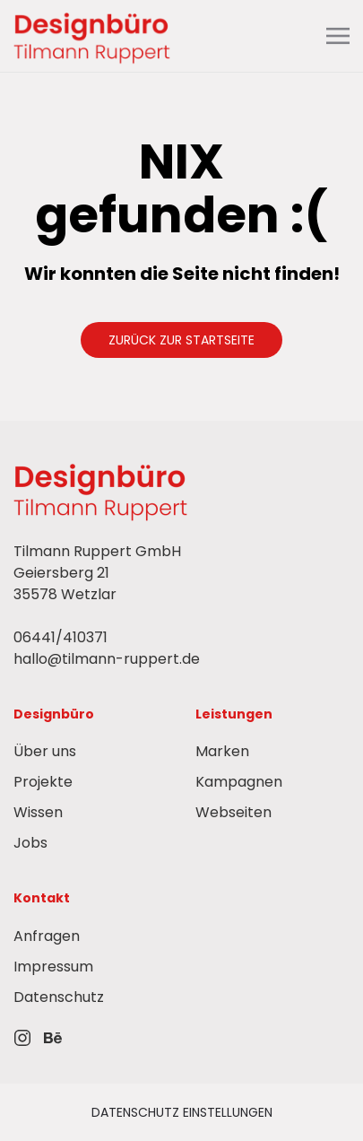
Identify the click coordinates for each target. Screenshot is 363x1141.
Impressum (53, 966)
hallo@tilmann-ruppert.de (106, 659)
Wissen (38, 812)
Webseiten (233, 812)
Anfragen (46, 936)
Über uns (44, 751)
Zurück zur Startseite (181, 340)
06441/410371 (60, 637)
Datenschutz (58, 997)
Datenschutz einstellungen (181, 1112)
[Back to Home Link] (94, 36)
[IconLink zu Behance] (53, 1038)
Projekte (43, 781)
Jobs (30, 842)
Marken (222, 751)
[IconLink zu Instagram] (22, 1038)
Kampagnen (238, 781)
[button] (338, 36)
